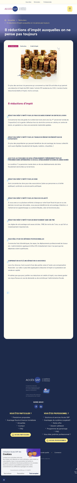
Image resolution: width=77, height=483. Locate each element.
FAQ (21, 429)
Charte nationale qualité (41, 452)
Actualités (11, 20)
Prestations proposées (21, 417)
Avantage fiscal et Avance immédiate (21, 420)
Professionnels (47, 2)
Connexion (57, 452)
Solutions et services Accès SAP (57, 417)
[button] (4, 480)
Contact (21, 426)
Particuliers (37, 2)
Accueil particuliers (22, 435)
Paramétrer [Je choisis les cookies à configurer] (10, 473)
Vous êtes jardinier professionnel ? (57, 434)
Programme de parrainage (57, 429)
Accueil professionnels (57, 440)
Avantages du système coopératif (57, 420)
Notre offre (57, 423)
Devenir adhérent (57, 426)
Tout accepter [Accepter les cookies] (23, 473)
